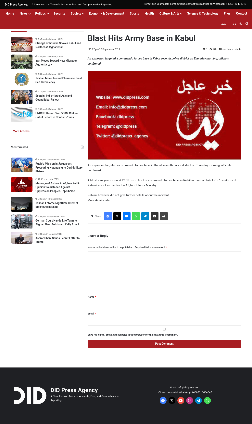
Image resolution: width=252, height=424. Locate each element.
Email (92, 313)
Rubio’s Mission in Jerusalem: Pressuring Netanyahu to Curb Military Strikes (58, 167)
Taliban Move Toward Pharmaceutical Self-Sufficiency (58, 80)
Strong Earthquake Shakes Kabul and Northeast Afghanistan (58, 45)
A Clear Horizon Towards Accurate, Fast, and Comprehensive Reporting (72, 4)
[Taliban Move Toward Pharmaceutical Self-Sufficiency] (21, 79)
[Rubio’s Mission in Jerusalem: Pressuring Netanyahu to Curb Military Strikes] (21, 165)
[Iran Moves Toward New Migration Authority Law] (21, 62)
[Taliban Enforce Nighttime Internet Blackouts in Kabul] (21, 204)
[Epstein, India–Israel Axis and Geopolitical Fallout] (21, 97)
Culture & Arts (169, 13)
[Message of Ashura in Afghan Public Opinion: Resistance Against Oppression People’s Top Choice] (21, 184)
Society (76, 13)
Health (149, 13)
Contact (241, 13)
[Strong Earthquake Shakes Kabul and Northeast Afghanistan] (21, 44)
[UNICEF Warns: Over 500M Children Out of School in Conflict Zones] (21, 114)
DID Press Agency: (16, 4)
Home (10, 13)
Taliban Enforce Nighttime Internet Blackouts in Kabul (56, 205)
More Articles (21, 131)
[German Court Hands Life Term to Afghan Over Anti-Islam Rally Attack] (21, 221)
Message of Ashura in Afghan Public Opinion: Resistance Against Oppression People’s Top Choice (57, 187)
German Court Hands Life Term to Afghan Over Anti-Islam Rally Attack (57, 222)
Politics (40, 13)
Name (92, 296)
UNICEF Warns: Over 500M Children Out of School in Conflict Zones (57, 115)
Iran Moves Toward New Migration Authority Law (56, 62)
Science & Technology (202, 13)
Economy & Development (106, 13)
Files (227, 13)
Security (59, 13)
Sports (134, 13)
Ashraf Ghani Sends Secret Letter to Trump (57, 240)
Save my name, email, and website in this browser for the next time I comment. (133, 334)
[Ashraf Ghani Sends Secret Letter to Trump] (21, 238)
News (24, 13)
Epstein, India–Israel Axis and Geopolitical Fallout (53, 97)
